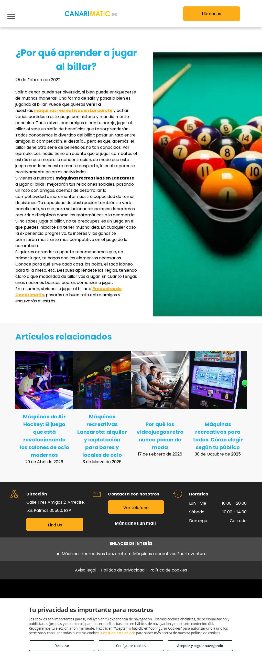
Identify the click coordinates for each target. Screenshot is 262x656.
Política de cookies (168, 570)
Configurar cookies (131, 645)
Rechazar (61, 645)
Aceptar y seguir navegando (200, 645)
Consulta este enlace (118, 632)
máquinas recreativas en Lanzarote (73, 110)
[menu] (11, 16)
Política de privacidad (123, 570)
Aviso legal (85, 570)
